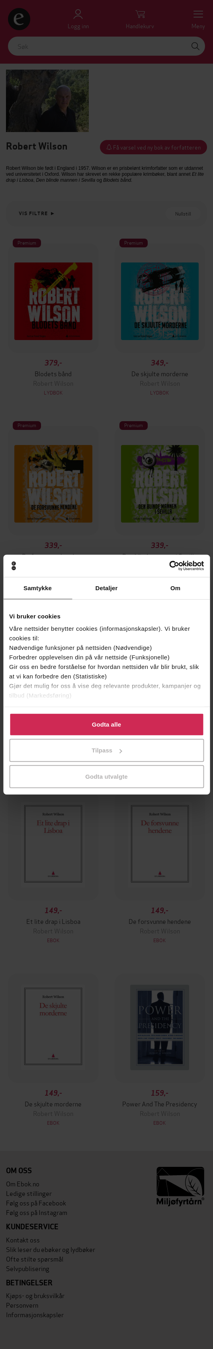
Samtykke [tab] (37, 587)
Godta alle (106, 724)
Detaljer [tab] (107, 587)
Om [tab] (175, 587)
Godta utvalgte (106, 776)
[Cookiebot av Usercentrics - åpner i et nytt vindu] (169, 566)
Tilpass (107, 750)
